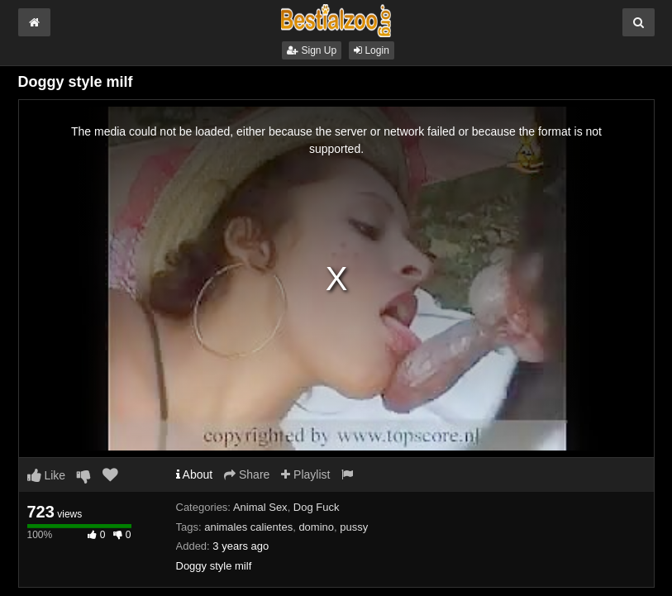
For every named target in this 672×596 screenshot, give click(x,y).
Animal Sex (260, 507)
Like (46, 475)
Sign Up (311, 50)
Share (246, 474)
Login (371, 50)
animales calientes (248, 527)
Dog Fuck (316, 507)
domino (316, 527)
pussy (354, 527)
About (194, 474)
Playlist (305, 474)
